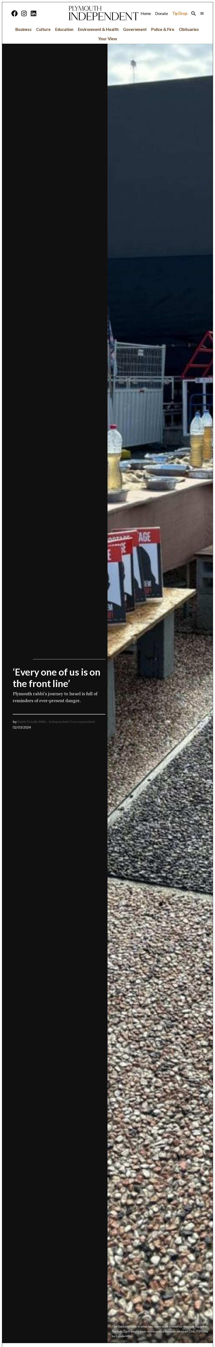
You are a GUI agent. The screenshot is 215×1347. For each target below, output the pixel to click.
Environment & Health (98, 29)
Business (23, 29)
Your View (107, 38)
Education (64, 29)
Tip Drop (179, 13)
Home (146, 13)
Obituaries (189, 29)
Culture (43, 29)
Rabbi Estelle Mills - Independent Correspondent (56, 721)
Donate (161, 13)
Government (135, 29)
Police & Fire (162, 29)
